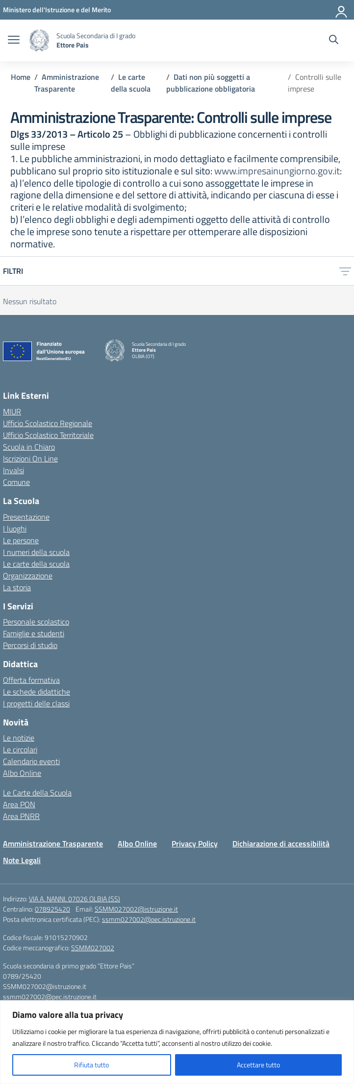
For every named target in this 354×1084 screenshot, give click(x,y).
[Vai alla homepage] (39, 40)
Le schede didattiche (36, 692)
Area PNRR (21, 816)
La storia (17, 587)
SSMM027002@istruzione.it (136, 909)
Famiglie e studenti (33, 633)
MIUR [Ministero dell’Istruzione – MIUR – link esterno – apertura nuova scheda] (12, 411)
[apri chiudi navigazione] (14, 41)
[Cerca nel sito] (333, 40)
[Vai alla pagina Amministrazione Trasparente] (66, 83)
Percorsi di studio (30, 645)
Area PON (19, 804)
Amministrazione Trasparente (53, 843)
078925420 (52, 909)
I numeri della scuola (36, 552)
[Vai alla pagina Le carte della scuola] (131, 83)
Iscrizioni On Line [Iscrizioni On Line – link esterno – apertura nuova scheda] (30, 458)
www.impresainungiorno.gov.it (277, 170)
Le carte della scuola (36, 564)
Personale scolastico (36, 621)
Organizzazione (27, 575)
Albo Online (22, 773)
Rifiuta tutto (91, 1065)
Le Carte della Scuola (37, 792)
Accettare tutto (258, 1065)
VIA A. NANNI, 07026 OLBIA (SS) (74, 898)
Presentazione (26, 517)
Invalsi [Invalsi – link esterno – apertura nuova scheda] (13, 470)
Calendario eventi (31, 761)
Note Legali (22, 860)
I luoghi (14, 528)
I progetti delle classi (36, 703)
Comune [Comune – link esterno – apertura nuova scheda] (16, 482)
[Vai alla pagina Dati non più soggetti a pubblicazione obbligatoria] (210, 83)
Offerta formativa (31, 680)
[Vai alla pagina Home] (20, 77)
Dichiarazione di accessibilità (280, 843)
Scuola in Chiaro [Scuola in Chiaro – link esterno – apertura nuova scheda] (29, 447)
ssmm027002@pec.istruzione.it (149, 919)
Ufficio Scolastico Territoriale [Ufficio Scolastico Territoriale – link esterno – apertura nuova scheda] (48, 435)
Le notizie (18, 738)
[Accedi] (341, 9)
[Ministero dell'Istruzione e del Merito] (57, 9)
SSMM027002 (92, 947)
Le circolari (20, 749)
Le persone (21, 540)
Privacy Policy (195, 843)
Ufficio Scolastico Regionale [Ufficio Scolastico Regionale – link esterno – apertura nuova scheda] (47, 423)
